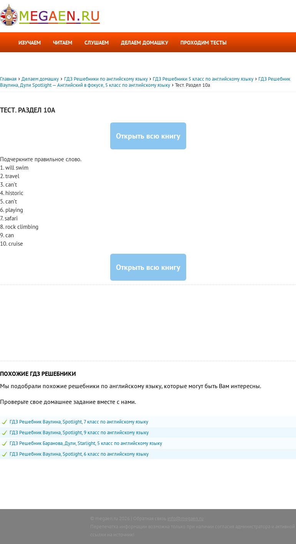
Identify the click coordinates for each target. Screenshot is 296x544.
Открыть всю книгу (148, 136)
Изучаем (29, 42)
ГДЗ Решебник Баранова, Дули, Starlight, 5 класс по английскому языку (86, 443)
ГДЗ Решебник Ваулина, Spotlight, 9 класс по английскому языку (79, 432)
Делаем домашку (144, 42)
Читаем (62, 42)
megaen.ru (106, 518)
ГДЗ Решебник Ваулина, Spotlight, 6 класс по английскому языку (79, 454)
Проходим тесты (203, 42)
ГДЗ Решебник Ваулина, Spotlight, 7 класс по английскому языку (79, 421)
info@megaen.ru (185, 518)
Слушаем (96, 42)
